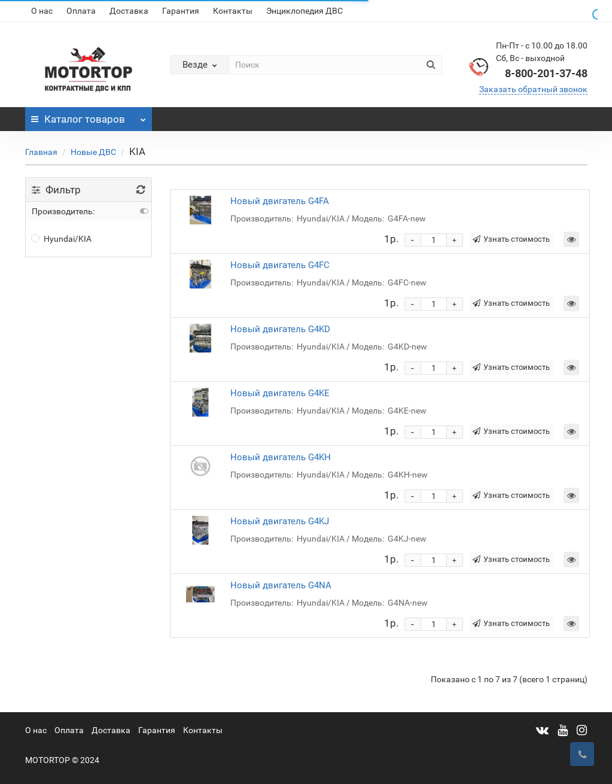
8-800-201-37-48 (546, 73)
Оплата (81, 11)
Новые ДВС (93, 152)
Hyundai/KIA (62, 239)
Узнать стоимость (511, 239)
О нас (42, 11)
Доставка (128, 11)
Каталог (89, 116)
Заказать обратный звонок (533, 89)
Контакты (232, 11)
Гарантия (180, 11)
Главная (41, 152)
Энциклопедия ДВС (304, 11)
